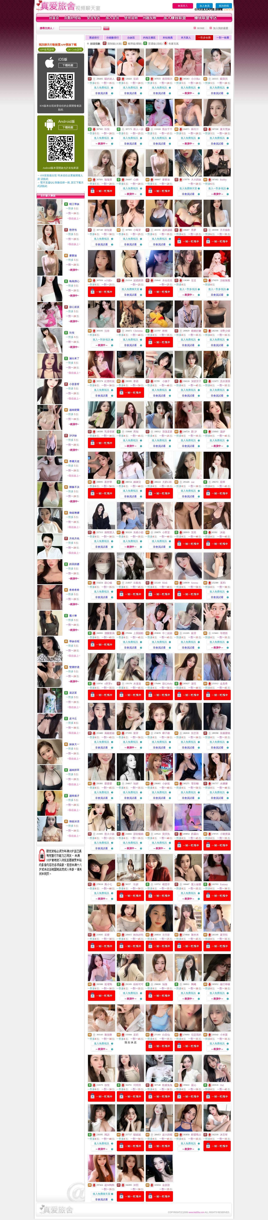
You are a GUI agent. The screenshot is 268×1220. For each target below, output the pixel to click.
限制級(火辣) (115, 43)
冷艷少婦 (225, 330)
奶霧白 (195, 834)
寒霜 (135, 381)
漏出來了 (74, 358)
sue (193, 482)
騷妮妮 (137, 1134)
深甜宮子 (196, 381)
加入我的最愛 (220, 28)
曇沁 (193, 1085)
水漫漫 (137, 683)
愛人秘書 (196, 884)
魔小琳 (73, 615)
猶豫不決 (74, 487)
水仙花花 (167, 280)
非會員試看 (101, 93)
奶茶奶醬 (74, 564)
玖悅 (71, 332)
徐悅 (107, 1085)
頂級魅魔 (225, 280)
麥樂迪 (73, 255)
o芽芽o (108, 683)
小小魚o (195, 78)
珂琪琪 (137, 1085)
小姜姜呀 (74, 384)
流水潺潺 (225, 381)
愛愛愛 (108, 783)
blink (165, 582)
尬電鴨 (108, 984)
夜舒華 (108, 482)
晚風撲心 (74, 281)
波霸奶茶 (138, 280)
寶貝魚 (166, 834)
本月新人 (186, 37)
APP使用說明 (46, 49)
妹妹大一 (74, 744)
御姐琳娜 (74, 512)
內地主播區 (149, 37)
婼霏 (193, 633)
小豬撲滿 (225, 834)
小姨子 (166, 381)
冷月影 (166, 934)
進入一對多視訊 (217, 188)
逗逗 (193, 280)
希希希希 (74, 589)
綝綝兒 (137, 482)
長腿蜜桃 (225, 733)
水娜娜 (224, 783)
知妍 (135, 783)
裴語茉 (73, 692)
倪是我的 (196, 1034)
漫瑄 (193, 683)
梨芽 (135, 733)
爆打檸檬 (225, 984)
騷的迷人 (109, 78)
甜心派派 (74, 307)
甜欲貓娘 (138, 834)
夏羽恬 (224, 934)
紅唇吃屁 (109, 381)
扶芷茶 (195, 733)
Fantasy (224, 884)
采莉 (135, 1034)
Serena (194, 582)
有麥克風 (174, 43)
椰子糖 (166, 733)
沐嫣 (222, 532)
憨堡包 (73, 229)
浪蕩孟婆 (167, 431)
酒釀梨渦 (109, 633)
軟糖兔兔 (167, 1085)
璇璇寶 (108, 179)
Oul (222, 1085)
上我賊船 (138, 633)
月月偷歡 (225, 230)
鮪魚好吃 (138, 934)
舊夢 (193, 230)
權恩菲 (166, 884)
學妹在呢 (74, 641)
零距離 (195, 783)
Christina (138, 330)
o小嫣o (108, 280)
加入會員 (205, 5)
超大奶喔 (167, 1134)
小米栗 (224, 1034)
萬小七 (108, 884)
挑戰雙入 (109, 532)
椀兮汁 (195, 129)
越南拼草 (74, 770)
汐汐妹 (73, 435)
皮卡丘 (73, 718)
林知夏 (108, 230)
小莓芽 (137, 230)
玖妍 (135, 884)
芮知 (135, 431)
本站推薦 (168, 37)
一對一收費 (222, 37)
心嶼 (135, 179)
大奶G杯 (167, 482)
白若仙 (166, 1034)
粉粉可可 (138, 984)
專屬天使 (74, 461)
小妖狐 (166, 783)
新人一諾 (138, 129)
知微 (164, 984)
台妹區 (131, 37)
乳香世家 (109, 431)
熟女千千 (167, 129)
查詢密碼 (224, 5)
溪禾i (223, 582)
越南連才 (74, 795)
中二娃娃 (167, 633)
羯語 (107, 1134)
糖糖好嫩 (196, 330)
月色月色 (74, 538)
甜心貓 (108, 582)
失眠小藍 (138, 532)
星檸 (222, 482)
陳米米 (195, 934)
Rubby (223, 179)
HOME (201, 28)
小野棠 (166, 532)
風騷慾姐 (109, 733)
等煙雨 (224, 633)
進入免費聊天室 (188, 188)
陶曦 (193, 984)
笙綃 (135, 78)
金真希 (224, 683)
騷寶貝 (224, 78)
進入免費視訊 (101, 87)
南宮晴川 (167, 78)
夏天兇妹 (225, 129)
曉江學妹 (74, 204)
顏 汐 (194, 431)
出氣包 (137, 582)
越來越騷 (167, 230)
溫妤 (222, 431)
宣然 (193, 532)
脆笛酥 (108, 1034)
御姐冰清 (74, 821)
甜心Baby (167, 683)
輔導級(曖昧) (135, 43)
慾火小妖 (109, 834)
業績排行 (94, 37)
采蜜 (107, 934)
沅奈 (107, 330)
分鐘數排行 (112, 37)
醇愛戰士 (196, 1134)
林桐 (164, 330)
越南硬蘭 (74, 409)
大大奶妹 (196, 179)
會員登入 (183, 5)
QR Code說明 (74, 49)
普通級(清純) (155, 43)
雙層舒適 (74, 667)
